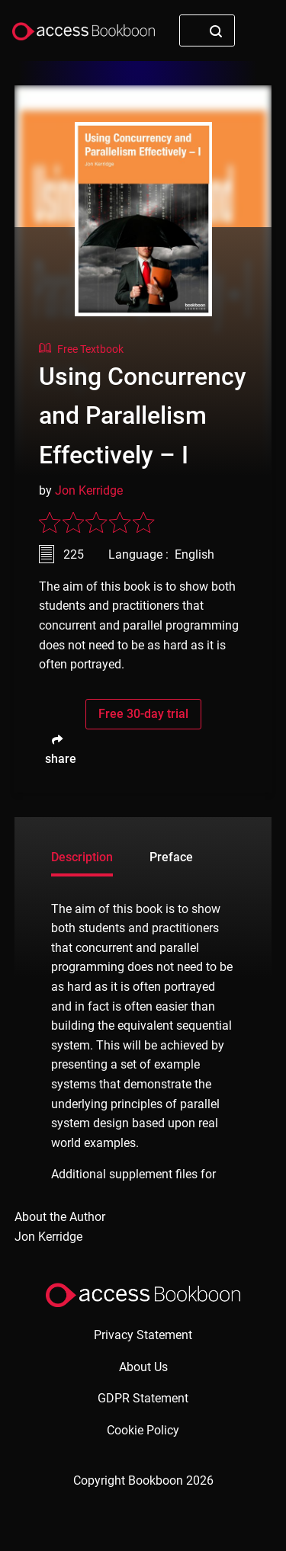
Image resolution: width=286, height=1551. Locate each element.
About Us (143, 1367)
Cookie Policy (143, 1430)
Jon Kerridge (89, 490)
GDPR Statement (143, 1398)
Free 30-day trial (143, 714)
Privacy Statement (143, 1335)
